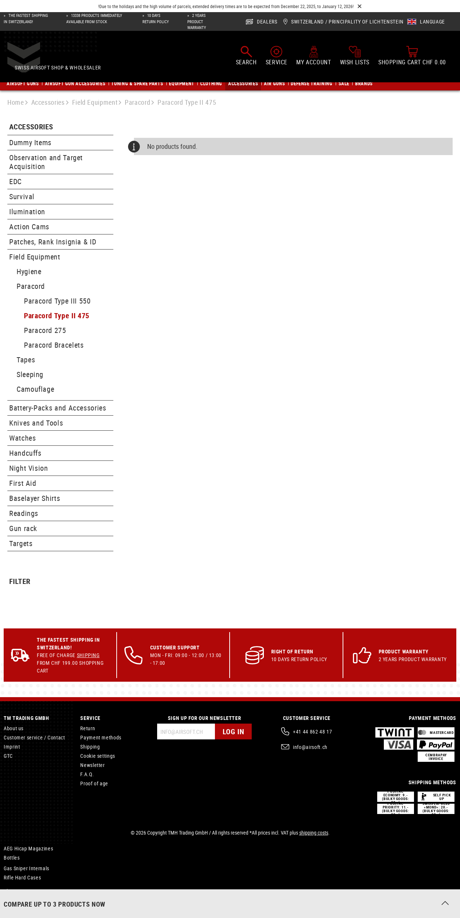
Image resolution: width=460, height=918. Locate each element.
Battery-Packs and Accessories (57, 408)
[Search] (246, 56)
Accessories (31, 127)
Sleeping (30, 374)
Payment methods (100, 737)
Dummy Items (30, 142)
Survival (22, 196)
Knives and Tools (36, 423)
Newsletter (92, 764)
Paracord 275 (45, 330)
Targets (20, 543)
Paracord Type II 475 (56, 315)
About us (14, 728)
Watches (22, 438)
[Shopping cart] (412, 56)
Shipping (88, 655)
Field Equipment (34, 257)
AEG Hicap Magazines (28, 848)
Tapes (26, 360)
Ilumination (27, 211)
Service (90, 717)
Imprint (12, 746)
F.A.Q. (87, 774)
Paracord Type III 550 (57, 301)
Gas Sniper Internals (26, 868)
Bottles (12, 857)
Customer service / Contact (34, 737)
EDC (15, 181)
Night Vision (28, 468)
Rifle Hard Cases (22, 877)
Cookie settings (97, 755)
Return (87, 728)
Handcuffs (25, 453)
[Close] (359, 6)
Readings (23, 513)
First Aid (22, 483)
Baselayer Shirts (34, 498)
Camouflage (35, 389)
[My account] (313, 56)
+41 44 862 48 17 (312, 731)
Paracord (31, 286)
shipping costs (313, 832)
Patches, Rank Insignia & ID (52, 242)
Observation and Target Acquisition (46, 162)
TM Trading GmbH (26, 717)
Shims (10, 890)
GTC (8, 755)
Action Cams (29, 227)
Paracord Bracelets (54, 345)
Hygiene (29, 271)
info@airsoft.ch (310, 746)
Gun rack (23, 528)
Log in (233, 731)
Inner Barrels (18, 900)
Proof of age (94, 783)
